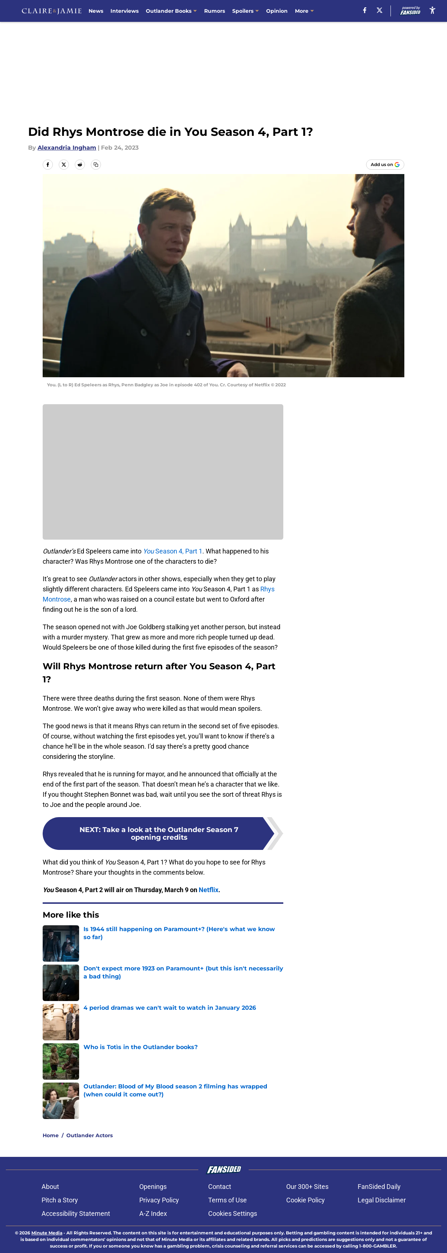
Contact (219, 1186)
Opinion (277, 11)
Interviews (124, 11)
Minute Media (46, 1233)
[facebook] (364, 10)
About (50, 1186)
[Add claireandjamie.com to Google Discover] (385, 164)
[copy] (96, 164)
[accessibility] (432, 10)
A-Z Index (153, 1213)
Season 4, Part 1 (172, 551)
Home (51, 1135)
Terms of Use (227, 1200)
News (96, 11)
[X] (379, 10)
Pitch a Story (60, 1200)
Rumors (214, 11)
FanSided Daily (379, 1186)
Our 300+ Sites (307, 1186)
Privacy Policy (159, 1200)
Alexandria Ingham (67, 147)
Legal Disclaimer (382, 1200)
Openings (153, 1186)
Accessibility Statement (76, 1213)
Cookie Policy (305, 1200)
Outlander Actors (89, 1135)
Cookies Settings (232, 1213)
